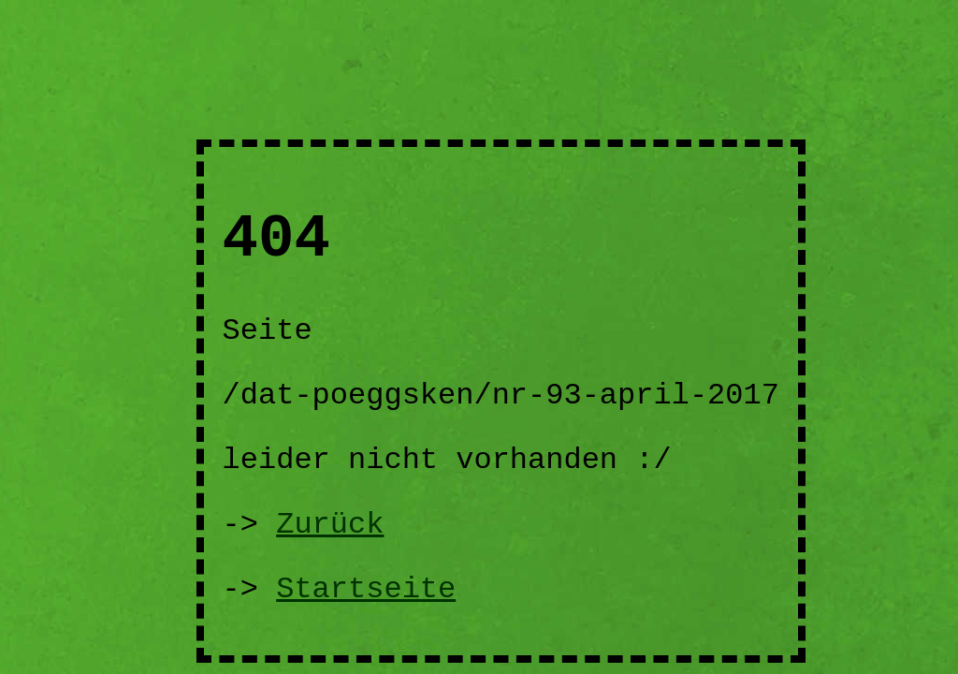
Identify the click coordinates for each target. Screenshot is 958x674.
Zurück (330, 524)
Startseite (366, 589)
